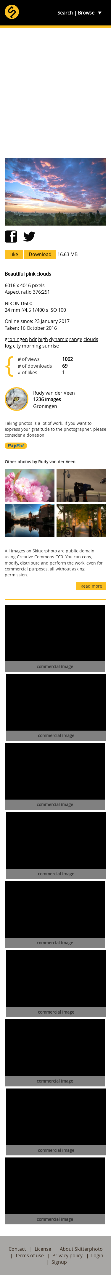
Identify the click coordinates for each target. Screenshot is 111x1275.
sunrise (50, 346)
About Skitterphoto (81, 1249)
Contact (17, 1249)
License (43, 1249)
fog (8, 346)
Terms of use (29, 1255)
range (75, 339)
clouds (90, 339)
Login (97, 1255)
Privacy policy (67, 1255)
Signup (59, 1262)
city (17, 346)
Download (40, 254)
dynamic (58, 339)
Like (13, 254)
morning (31, 346)
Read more (91, 586)
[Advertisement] (55, 92)
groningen (16, 339)
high (43, 339)
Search (65, 12)
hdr (33, 339)
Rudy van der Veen (54, 393)
